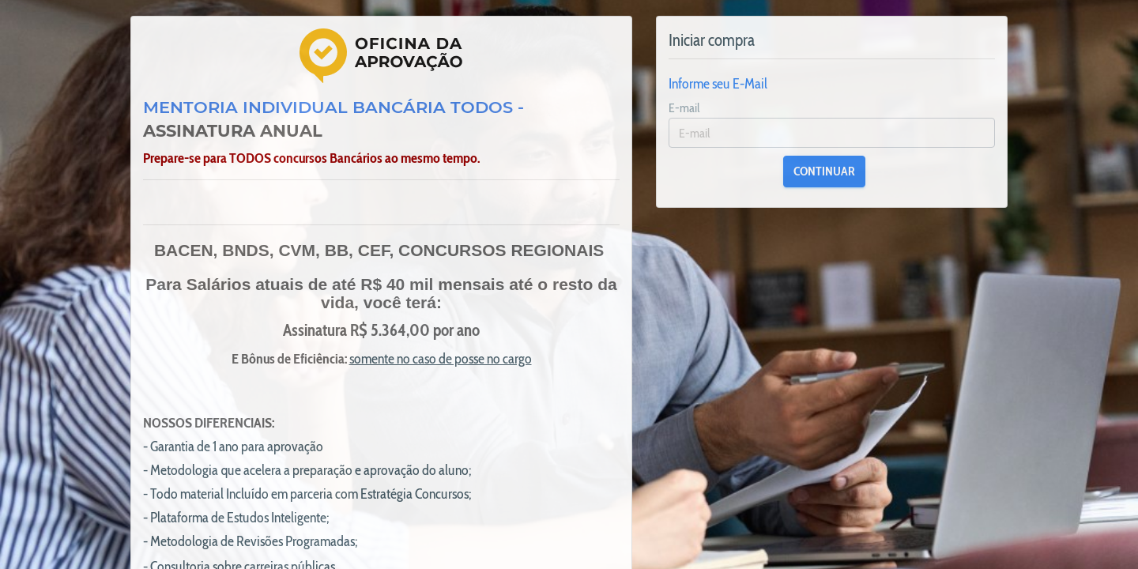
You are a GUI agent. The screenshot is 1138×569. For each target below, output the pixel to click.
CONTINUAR (824, 171)
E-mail (684, 107)
